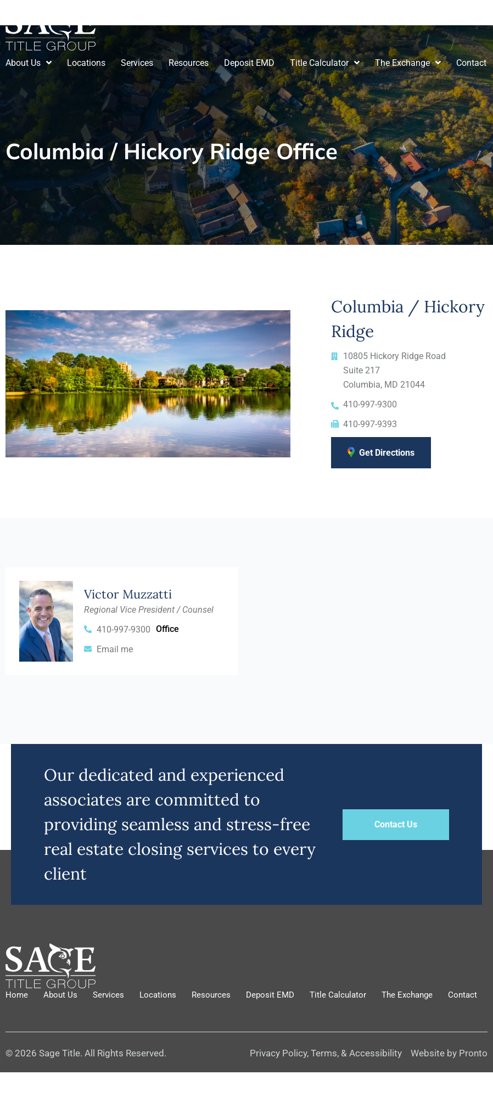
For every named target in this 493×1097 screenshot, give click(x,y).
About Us (28, 63)
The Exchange (408, 63)
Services (137, 63)
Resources (189, 63)
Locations (86, 63)
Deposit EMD (249, 63)
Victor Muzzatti (128, 594)
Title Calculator (325, 63)
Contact (471, 63)
